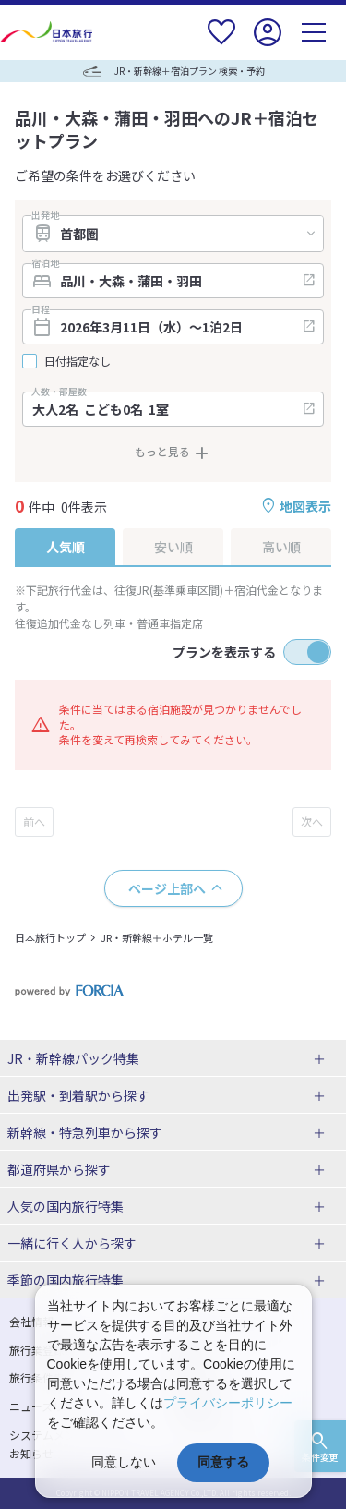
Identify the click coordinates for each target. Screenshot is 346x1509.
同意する (223, 1462)
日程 (40, 309)
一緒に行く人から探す (72, 1243)
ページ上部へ (167, 888)
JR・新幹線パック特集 (73, 1058)
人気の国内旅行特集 (65, 1206)
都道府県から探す (59, 1169)
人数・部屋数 (59, 391)
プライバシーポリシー (227, 1402)
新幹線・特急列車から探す (84, 1132)
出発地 (45, 215)
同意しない (123, 1462)
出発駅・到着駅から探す (78, 1095)
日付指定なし (77, 361)
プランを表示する (224, 652)
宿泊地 (45, 263)
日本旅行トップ (50, 937)
